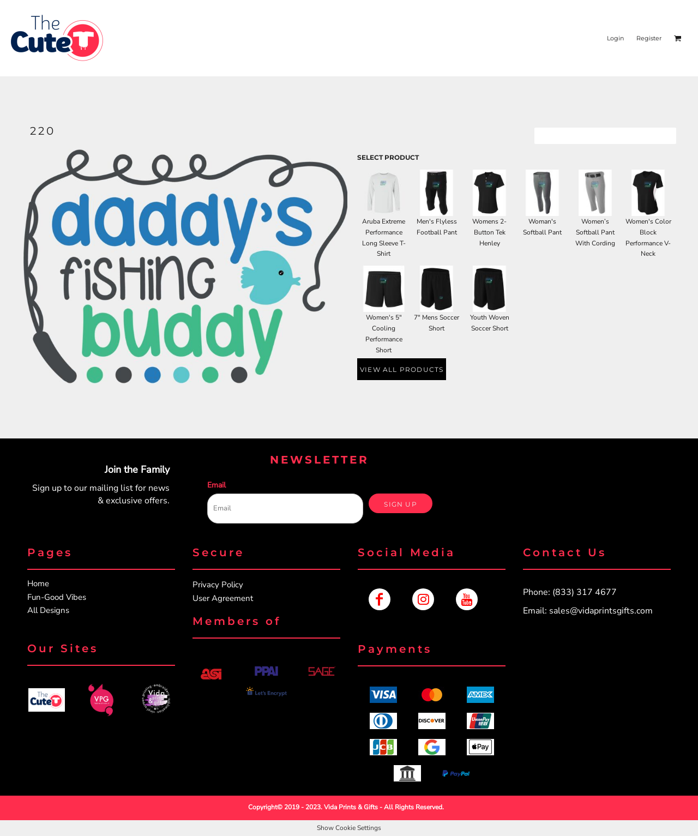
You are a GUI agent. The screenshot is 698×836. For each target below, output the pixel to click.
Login (615, 38)
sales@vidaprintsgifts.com (601, 611)
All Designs (48, 610)
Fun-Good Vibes (56, 597)
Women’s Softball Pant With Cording (595, 232)
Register (648, 38)
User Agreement (222, 598)
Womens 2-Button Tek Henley (489, 232)
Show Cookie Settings (349, 827)
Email (216, 485)
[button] (46, 700)
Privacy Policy (217, 584)
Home (38, 583)
